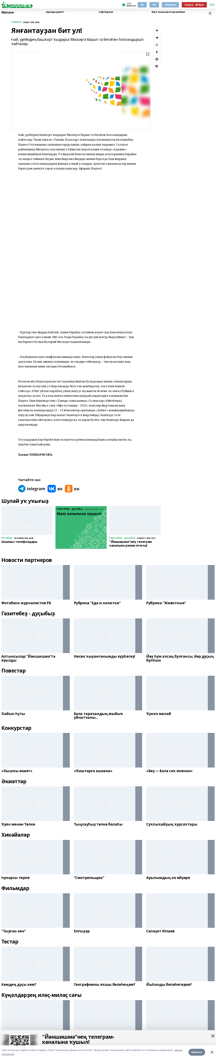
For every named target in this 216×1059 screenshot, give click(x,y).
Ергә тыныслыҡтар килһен (168, 12)
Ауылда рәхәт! (55, 12)
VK (142, 4)
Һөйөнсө (16, 21)
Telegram (170, 4)
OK (154, 4)
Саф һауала (106, 12)
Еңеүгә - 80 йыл (194, 4)
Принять (196, 1052)
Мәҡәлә (7, 12)
